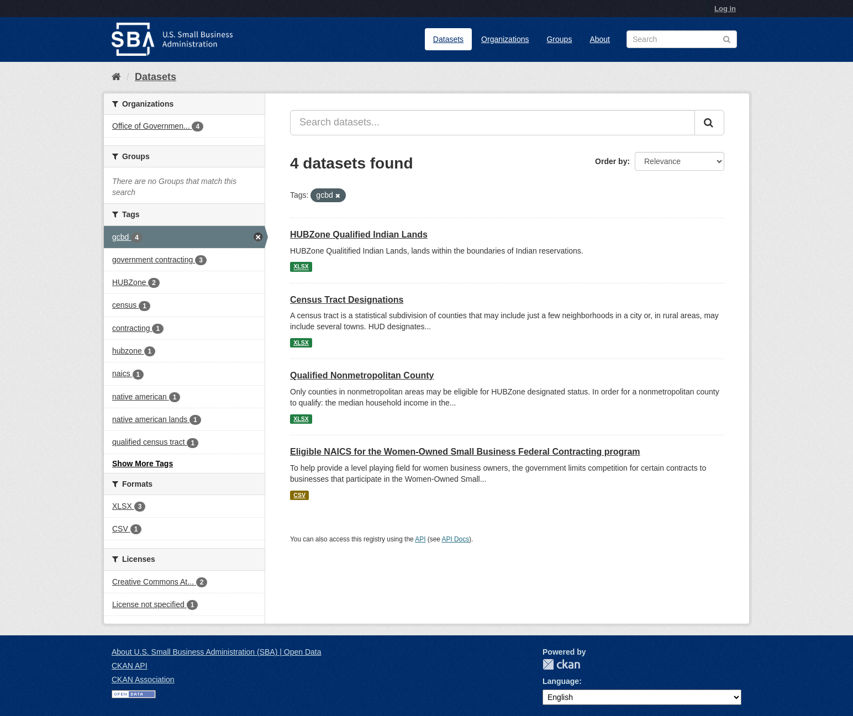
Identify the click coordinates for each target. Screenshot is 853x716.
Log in (725, 8)
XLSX (300, 267)
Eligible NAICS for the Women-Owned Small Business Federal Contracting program (465, 451)
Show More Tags (142, 463)
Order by (611, 161)
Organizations (505, 39)
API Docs (456, 539)
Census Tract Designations (346, 299)
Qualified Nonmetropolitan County (362, 375)
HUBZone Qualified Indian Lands (359, 234)
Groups (559, 39)
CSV (299, 495)
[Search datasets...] (492, 122)
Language (561, 681)
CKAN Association (143, 679)
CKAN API (130, 665)
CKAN (561, 664)
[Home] (116, 76)
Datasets (448, 39)
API (420, 539)
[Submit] (709, 122)
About (599, 39)
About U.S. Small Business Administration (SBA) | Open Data (216, 651)
